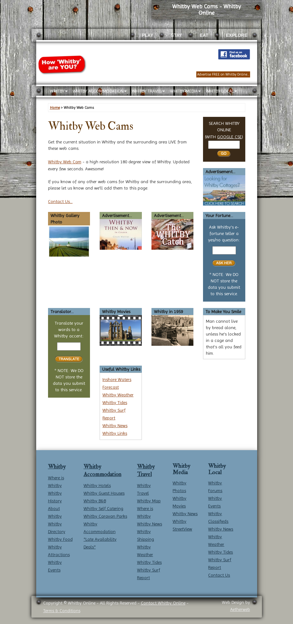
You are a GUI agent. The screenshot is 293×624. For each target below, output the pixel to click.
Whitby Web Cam (64, 161)
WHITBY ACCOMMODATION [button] (100, 90)
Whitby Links (114, 433)
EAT (204, 35)
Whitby (57, 466)
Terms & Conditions (61, 610)
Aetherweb (240, 609)
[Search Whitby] (224, 145)
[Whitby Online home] (92, 25)
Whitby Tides (114, 402)
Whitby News (114, 425)
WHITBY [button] (59, 90)
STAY (176, 35)
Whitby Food (60, 539)
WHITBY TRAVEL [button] (148, 90)
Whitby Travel (146, 470)
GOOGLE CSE (229, 136)
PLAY (147, 35)
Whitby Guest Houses (104, 493)
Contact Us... (60, 201)
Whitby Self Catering (103, 508)
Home (55, 107)
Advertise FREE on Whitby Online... (223, 74)
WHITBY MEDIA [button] (185, 90)
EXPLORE (237, 35)
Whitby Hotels (97, 485)
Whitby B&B (95, 500)
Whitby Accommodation (102, 470)
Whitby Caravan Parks (105, 516)
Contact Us (219, 575)
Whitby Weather (118, 394)
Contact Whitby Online (163, 602)
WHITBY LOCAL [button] (221, 90)
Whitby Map (149, 500)
